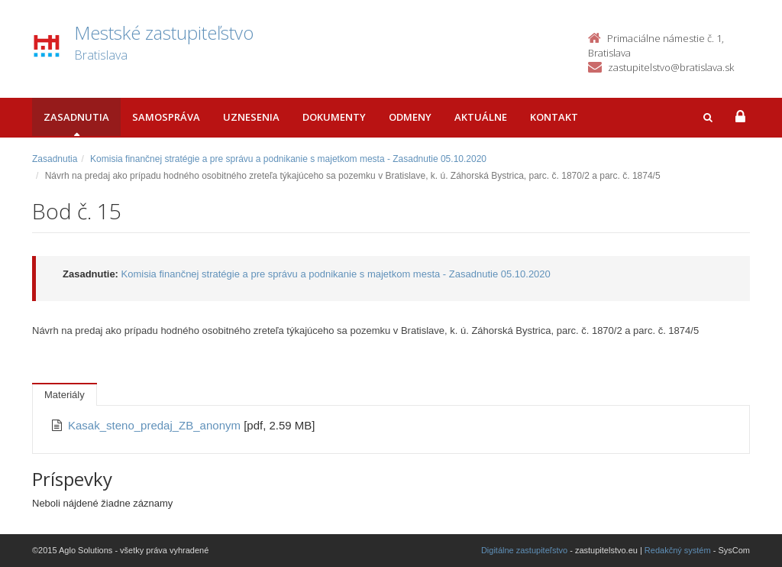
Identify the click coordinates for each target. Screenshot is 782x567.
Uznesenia (251, 117)
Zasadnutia (76, 117)
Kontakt (554, 117)
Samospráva (166, 117)
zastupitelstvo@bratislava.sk (671, 67)
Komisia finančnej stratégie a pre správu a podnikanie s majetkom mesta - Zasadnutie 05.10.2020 (288, 159)
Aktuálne (480, 117)
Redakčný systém (678, 550)
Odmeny (410, 117)
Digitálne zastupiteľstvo (524, 550)
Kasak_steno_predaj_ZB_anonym (156, 425)
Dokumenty (334, 117)
